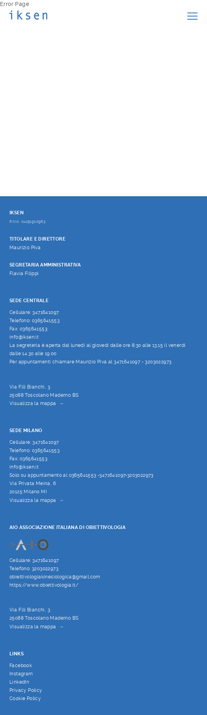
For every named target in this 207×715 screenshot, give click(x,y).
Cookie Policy (25, 698)
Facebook (20, 665)
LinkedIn (19, 682)
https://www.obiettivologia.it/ (43, 585)
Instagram (21, 674)
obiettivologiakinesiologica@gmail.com (54, 577)
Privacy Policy (26, 690)
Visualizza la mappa (32, 403)
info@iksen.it (24, 337)
